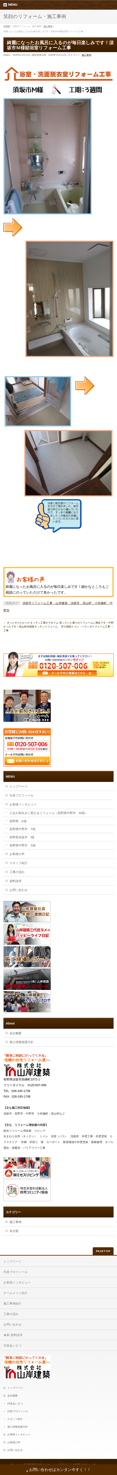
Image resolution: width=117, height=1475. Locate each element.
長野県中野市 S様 (22, 845)
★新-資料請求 (13, 1335)
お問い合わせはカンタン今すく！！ (58, 1470)
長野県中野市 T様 (22, 829)
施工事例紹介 (12, 1303)
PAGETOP (103, 1251)
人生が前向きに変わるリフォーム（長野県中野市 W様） (48, 813)
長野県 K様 (17, 821)
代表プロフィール (21, 795)
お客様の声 (17, 854)
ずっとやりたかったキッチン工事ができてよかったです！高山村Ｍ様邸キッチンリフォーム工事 (30, 626)
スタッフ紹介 (18, 863)
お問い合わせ (18, 890)
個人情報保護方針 (21, 1042)
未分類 (13, 1231)
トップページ (18, 786)
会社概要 (15, 1033)
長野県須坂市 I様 (21, 837)
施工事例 (86, 55)
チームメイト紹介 (15, 1293)
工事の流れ (17, 872)
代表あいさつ (12, 1345)
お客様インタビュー (23, 804)
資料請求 (15, 881)
